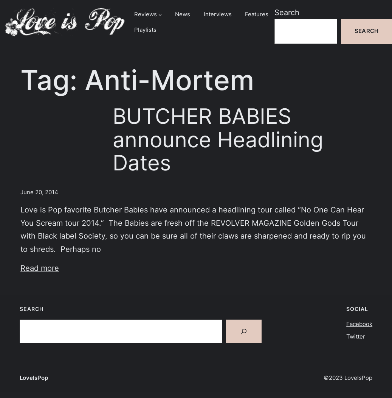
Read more (39, 268)
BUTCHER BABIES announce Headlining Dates (218, 139)
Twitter (355, 336)
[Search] (244, 331)
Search (286, 12)
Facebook (359, 324)
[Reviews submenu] (160, 14)
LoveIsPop (34, 378)
